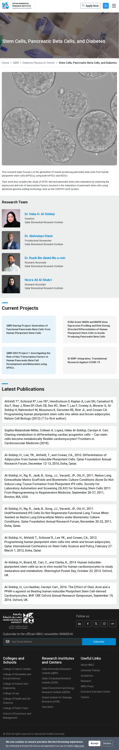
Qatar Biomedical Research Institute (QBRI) (56, 671)
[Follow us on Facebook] (87, 623)
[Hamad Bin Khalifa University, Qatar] (6, 5)
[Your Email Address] (48, 641)
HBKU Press (87, 686)
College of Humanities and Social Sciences (17, 676)
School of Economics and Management (17, 715)
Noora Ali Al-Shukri (38, 280)
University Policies (90, 670)
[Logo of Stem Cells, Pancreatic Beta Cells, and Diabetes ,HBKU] (21, 5)
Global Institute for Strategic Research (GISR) (57, 699)
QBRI (16, 62)
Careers (85, 697)
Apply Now (90, 6)
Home (5, 62)
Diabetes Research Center (39, 62)
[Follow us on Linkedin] (79, 623)
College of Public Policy (15, 708)
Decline (107, 743)
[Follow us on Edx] (112, 623)
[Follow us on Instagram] (104, 623)
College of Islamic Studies (17, 669)
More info (79, 746)
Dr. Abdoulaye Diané (39, 236)
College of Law (11, 693)
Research (86, 681)
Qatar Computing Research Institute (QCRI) (56, 680)
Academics (87, 675)
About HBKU (87, 664)
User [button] (106, 6)
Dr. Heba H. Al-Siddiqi (40, 214)
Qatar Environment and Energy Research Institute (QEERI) (58, 690)
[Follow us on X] (96, 623)
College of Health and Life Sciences (16, 700)
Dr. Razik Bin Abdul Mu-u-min (45, 258)
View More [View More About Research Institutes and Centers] (47, 706)
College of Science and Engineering (15, 685)
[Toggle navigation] (114, 6)
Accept (94, 743)
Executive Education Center (95, 691)
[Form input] (99, 641)
